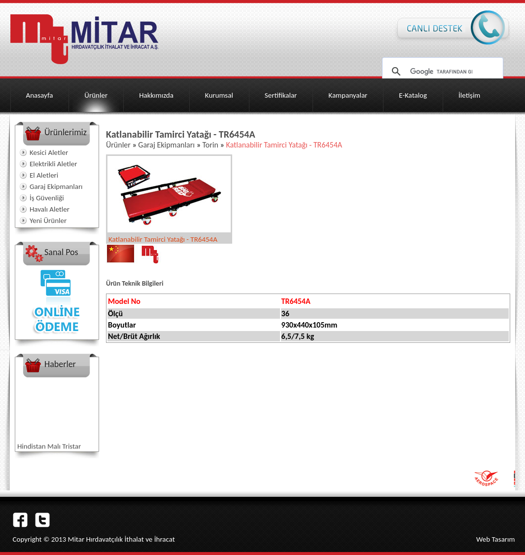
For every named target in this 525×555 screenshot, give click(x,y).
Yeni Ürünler (48, 220)
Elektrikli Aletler (53, 163)
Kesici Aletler (49, 152)
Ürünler (95, 95)
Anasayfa (39, 95)
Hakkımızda (156, 95)
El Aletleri (44, 175)
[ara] (441, 71)
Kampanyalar (347, 95)
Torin (210, 144)
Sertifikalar (281, 95)
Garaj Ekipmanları (56, 186)
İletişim (469, 95)
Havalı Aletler (50, 209)
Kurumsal (219, 95)
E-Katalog (413, 95)
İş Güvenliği (47, 197)
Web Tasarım (495, 539)
